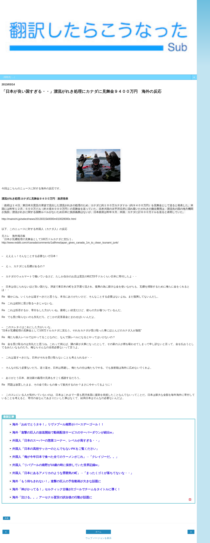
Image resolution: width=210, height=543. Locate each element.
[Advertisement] (98, 121)
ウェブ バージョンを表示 (98, 538)
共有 (7, 518)
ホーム (98, 532)
